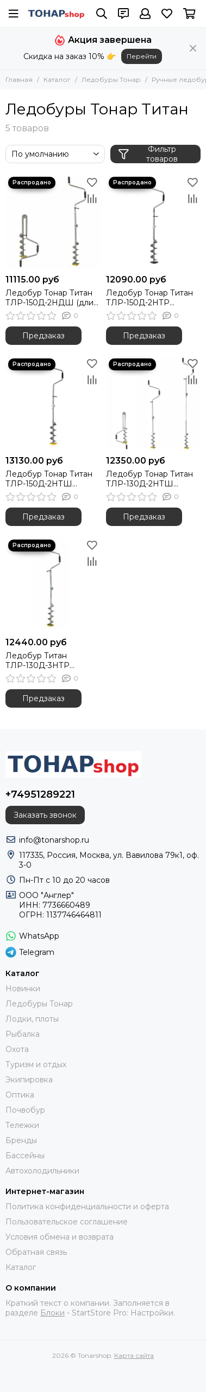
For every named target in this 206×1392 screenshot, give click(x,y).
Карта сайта (134, 1355)
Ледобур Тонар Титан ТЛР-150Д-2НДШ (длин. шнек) (52, 297)
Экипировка (29, 1080)
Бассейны (25, 1155)
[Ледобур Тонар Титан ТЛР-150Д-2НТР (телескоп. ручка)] (153, 221)
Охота (17, 1049)
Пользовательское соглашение (66, 1222)
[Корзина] (189, 13)
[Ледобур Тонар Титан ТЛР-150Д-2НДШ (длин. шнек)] (53, 221)
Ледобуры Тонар (111, 79)
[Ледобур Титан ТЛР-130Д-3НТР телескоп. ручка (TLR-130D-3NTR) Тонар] (53, 584)
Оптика (19, 1095)
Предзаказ (43, 336)
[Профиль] (145, 13)
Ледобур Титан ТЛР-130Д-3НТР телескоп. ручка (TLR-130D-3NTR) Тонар (48, 660)
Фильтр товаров (148, 154)
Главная (19, 79)
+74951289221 (40, 794)
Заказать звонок (45, 815)
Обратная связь (36, 1252)
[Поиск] (102, 13)
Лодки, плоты (32, 1019)
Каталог (57, 79)
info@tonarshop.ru (54, 840)
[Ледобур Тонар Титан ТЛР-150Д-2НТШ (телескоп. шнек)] (53, 403)
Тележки (22, 1125)
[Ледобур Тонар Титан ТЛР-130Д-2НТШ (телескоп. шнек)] (153, 403)
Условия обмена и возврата (59, 1237)
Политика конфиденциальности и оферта (87, 1206)
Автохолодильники (42, 1171)
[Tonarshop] (56, 14)
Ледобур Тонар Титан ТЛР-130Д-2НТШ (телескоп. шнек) (149, 479)
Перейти (142, 56)
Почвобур (25, 1110)
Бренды (21, 1140)
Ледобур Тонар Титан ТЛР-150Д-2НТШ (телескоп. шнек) (48, 479)
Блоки (52, 1313)
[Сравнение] (92, 198)
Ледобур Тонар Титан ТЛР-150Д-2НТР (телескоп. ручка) (149, 297)
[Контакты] (123, 13)
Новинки (22, 988)
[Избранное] (167, 13)
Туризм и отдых (35, 1064)
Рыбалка (22, 1034)
